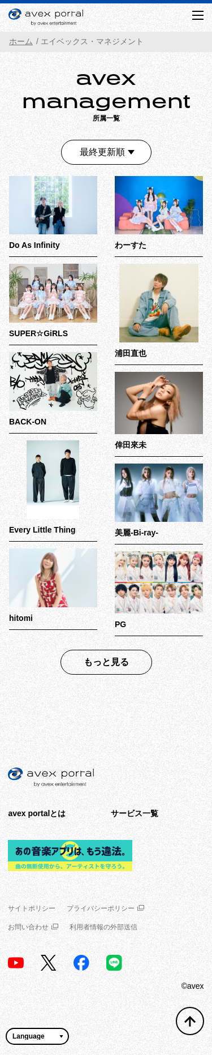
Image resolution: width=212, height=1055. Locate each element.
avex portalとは (37, 813)
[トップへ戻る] (190, 1021)
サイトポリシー (31, 908)
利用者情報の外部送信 (103, 927)
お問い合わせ (33, 927)
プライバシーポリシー (105, 908)
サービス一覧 (134, 813)
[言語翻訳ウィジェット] (37, 1036)
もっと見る (106, 662)
